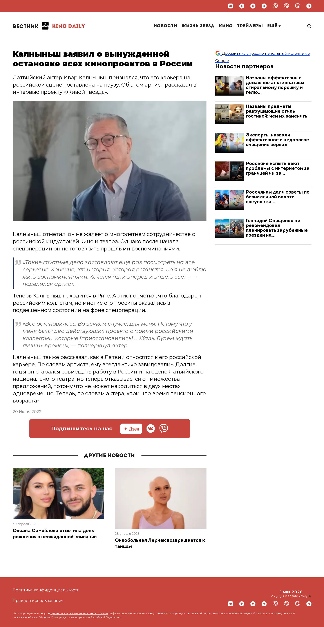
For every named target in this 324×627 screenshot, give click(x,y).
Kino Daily (49, 26)
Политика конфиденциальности (46, 590)
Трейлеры (250, 26)
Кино (226, 26)
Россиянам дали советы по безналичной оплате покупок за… (278, 197)
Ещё (274, 26)
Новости (165, 26)
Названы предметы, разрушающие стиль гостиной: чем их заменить (276, 111)
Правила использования (38, 600)
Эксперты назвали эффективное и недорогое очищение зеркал (277, 140)
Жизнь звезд (197, 26)
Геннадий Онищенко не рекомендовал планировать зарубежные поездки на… (277, 228)
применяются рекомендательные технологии (79, 613)
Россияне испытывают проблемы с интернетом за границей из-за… (278, 168)
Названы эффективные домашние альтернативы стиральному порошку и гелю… (275, 85)
